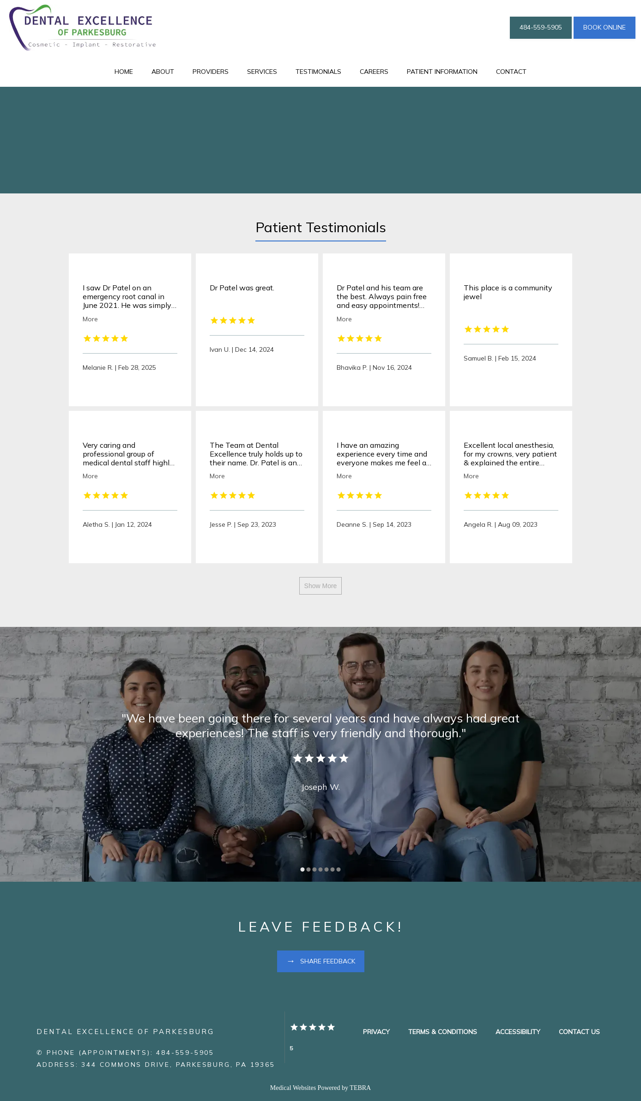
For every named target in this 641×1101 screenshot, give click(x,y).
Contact (511, 71)
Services (262, 71)
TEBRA (360, 1087)
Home (124, 71)
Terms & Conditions (442, 1032)
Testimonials (318, 71)
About (162, 71)
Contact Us (579, 1032)
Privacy (376, 1032)
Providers (211, 71)
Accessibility (518, 1032)
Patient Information (442, 71)
